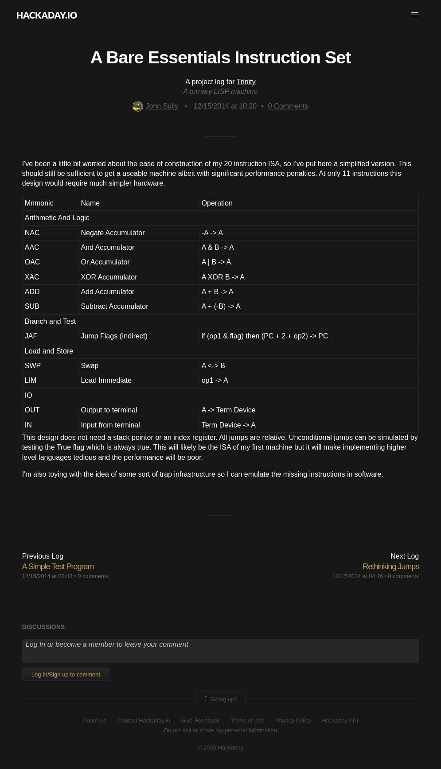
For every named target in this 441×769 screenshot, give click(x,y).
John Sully (155, 106)
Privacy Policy (293, 720)
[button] (415, 15)
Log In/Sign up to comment (65, 674)
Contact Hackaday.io (143, 720)
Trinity (246, 81)
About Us (94, 720)
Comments (288, 106)
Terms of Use (247, 720)
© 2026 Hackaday (221, 747)
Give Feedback (200, 720)
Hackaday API (340, 720)
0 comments (93, 576)
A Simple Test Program (58, 566)
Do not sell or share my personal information (220, 730)
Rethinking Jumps (391, 566)
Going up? (220, 699)
